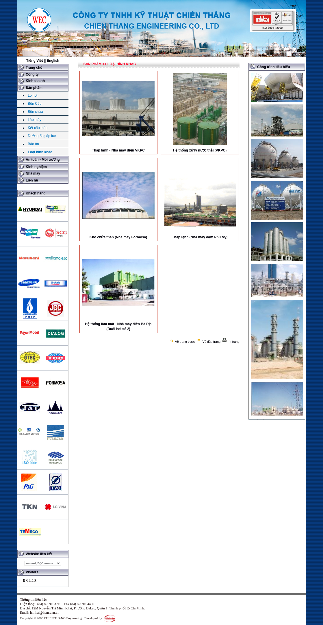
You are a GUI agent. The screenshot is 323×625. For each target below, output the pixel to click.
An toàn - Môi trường (43, 160)
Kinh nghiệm (36, 167)
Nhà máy (33, 173)
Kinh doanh (35, 81)
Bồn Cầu (34, 104)
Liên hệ (32, 180)
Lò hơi (32, 95)
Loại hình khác (40, 152)
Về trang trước (183, 341)
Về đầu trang (208, 341)
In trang (230, 341)
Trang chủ (34, 68)
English (53, 61)
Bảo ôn (33, 144)
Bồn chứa (35, 112)
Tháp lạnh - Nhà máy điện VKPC (118, 150)
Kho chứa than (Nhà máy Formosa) (118, 237)
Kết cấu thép (37, 128)
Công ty (32, 74)
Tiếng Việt (34, 61)
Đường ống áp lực (42, 136)
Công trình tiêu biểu (273, 67)
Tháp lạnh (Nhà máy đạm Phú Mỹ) (199, 237)
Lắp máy (34, 120)
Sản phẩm (34, 88)
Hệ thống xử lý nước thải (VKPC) (200, 150)
